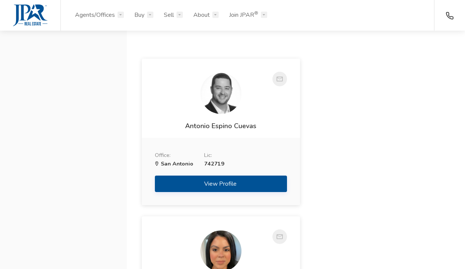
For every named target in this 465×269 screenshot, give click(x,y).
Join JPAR (243, 14)
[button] (63, 72)
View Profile (217, 184)
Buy (139, 15)
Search (63, 245)
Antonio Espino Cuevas (216, 125)
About (201, 15)
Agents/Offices (95, 15)
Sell (169, 15)
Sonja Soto (376, 125)
